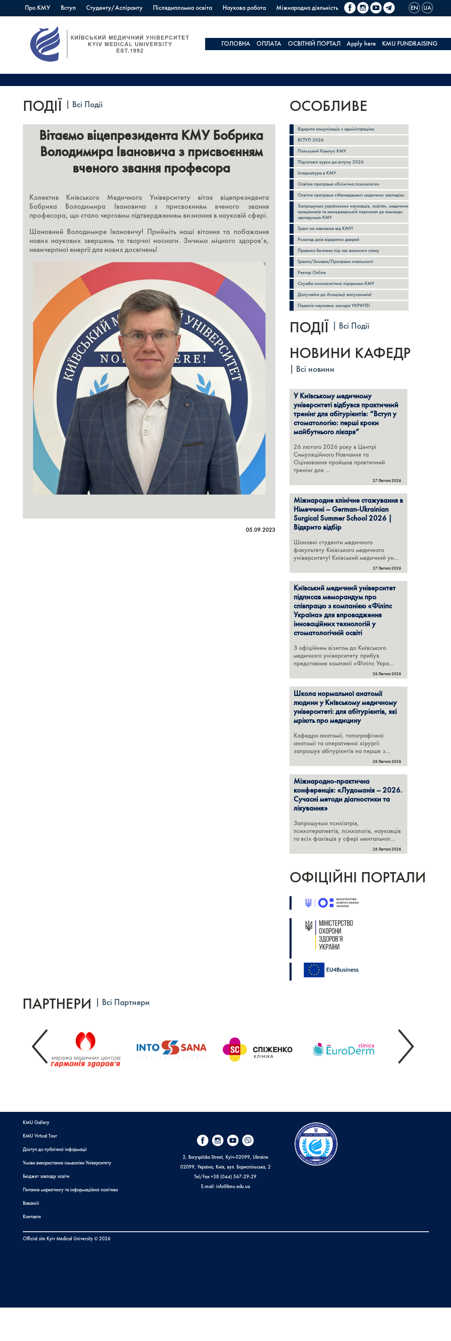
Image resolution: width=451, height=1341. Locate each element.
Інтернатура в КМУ (321, 176)
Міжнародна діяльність (307, 8)
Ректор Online (314, 291)
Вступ (68, 8)
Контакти (32, 1250)
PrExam (155, 20)
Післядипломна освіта (182, 8)
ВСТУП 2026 (313, 141)
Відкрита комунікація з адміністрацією (343, 129)
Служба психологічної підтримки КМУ (343, 302)
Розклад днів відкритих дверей (334, 255)
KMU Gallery (36, 1156)
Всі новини (315, 391)
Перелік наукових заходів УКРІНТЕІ (340, 326)
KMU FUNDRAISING (410, 44)
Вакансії (31, 1237)
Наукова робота (244, 8)
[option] (92, 1080)
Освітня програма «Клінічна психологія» (347, 188)
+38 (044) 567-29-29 (233, 1210)
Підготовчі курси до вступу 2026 (337, 165)
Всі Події (87, 105)
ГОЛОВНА (235, 44)
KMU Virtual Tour (40, 1169)
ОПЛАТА (268, 44)
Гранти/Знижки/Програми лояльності (344, 279)
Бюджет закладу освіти (46, 1210)
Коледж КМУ (117, 20)
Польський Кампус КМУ (57, 20)
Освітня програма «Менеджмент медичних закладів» (349, 204)
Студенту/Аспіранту (114, 8)
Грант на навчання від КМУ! (331, 243)
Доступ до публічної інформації (55, 1183)
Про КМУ (37, 8)
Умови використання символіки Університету (67, 1196)
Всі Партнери (126, 1036)
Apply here (361, 44)
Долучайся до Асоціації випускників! (341, 314)
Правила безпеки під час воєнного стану (347, 267)
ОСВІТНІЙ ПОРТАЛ (314, 44)
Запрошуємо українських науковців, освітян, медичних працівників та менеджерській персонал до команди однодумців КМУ (352, 225)
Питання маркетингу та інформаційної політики (70, 1223)
